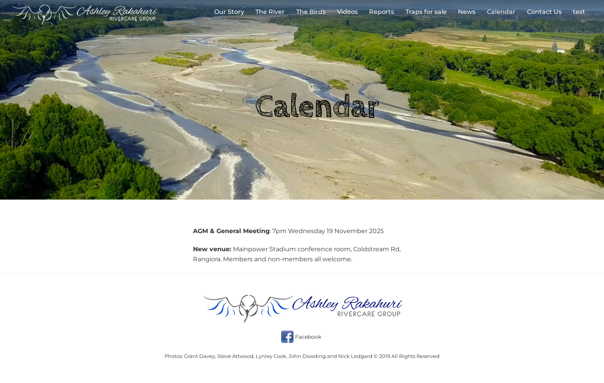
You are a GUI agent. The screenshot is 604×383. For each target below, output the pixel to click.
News (466, 11)
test (579, 11)
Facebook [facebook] (301, 336)
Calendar (501, 11)
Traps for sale (426, 11)
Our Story (229, 11)
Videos (347, 11)
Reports (381, 11)
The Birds (310, 11)
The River (270, 11)
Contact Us (544, 11)
